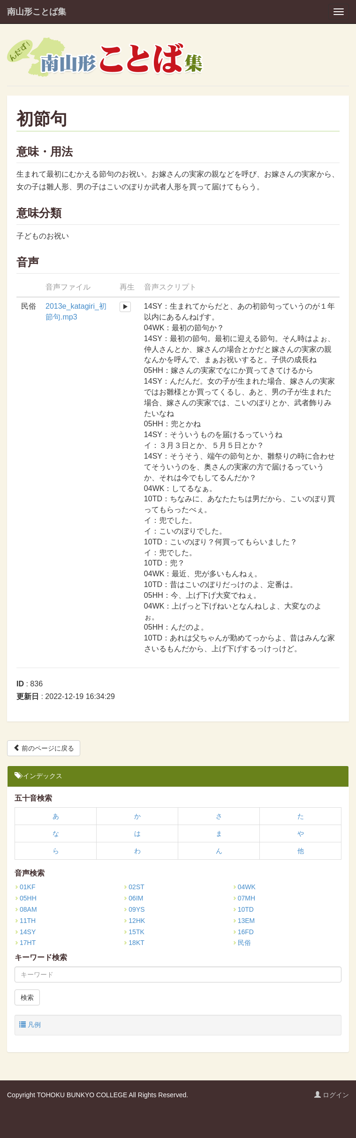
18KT (133, 942)
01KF (25, 887)
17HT (25, 942)
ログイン (331, 1095)
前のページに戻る (43, 748)
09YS (133, 909)
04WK (244, 887)
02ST (133, 887)
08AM (26, 909)
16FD (243, 932)
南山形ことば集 (36, 11)
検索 (27, 997)
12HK (134, 920)
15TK (133, 932)
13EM (244, 920)
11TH (25, 920)
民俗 (242, 942)
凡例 (30, 1024)
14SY (25, 932)
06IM (133, 898)
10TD (243, 909)
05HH (26, 898)
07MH (244, 898)
